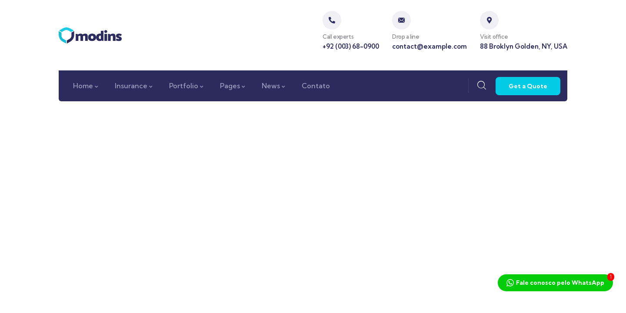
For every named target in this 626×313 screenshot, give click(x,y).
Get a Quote (528, 86)
